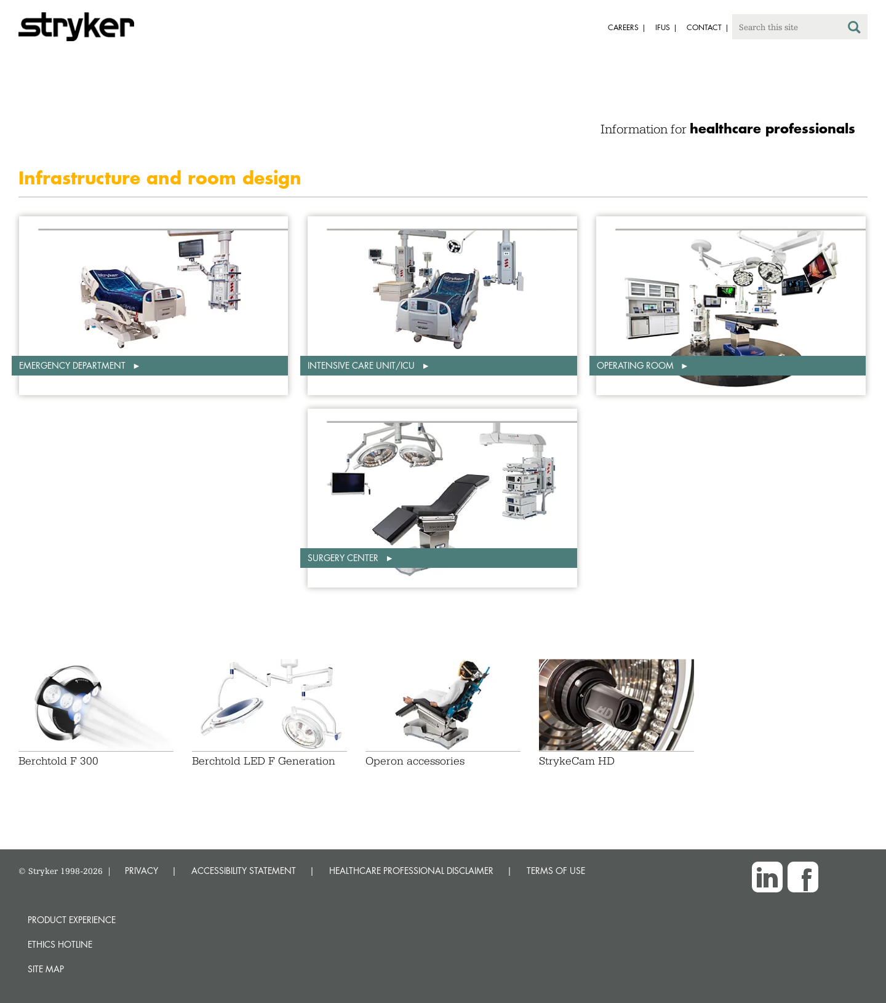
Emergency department (73, 365)
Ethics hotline (60, 944)
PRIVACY (141, 870)
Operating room (636, 365)
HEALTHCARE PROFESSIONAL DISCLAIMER (411, 870)
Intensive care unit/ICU (362, 365)
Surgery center (344, 558)
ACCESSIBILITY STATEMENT (243, 870)
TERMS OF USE (556, 870)
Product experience (72, 920)
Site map (46, 969)
